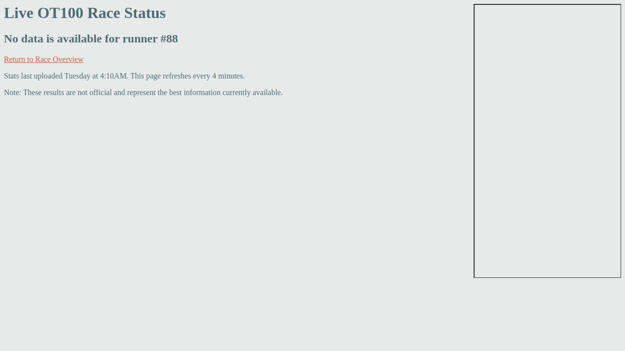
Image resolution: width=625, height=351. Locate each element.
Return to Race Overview (43, 59)
